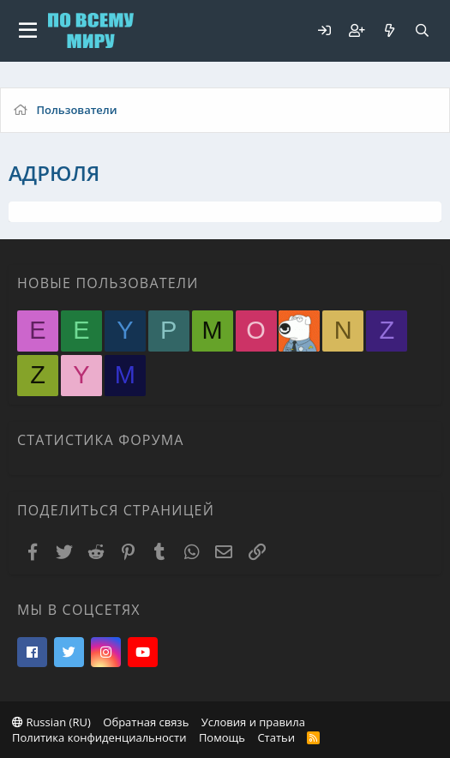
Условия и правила (253, 722)
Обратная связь (146, 722)
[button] (28, 31)
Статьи (276, 737)
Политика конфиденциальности (99, 737)
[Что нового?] (389, 30)
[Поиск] (421, 30)
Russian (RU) (51, 722)
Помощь (222, 737)
